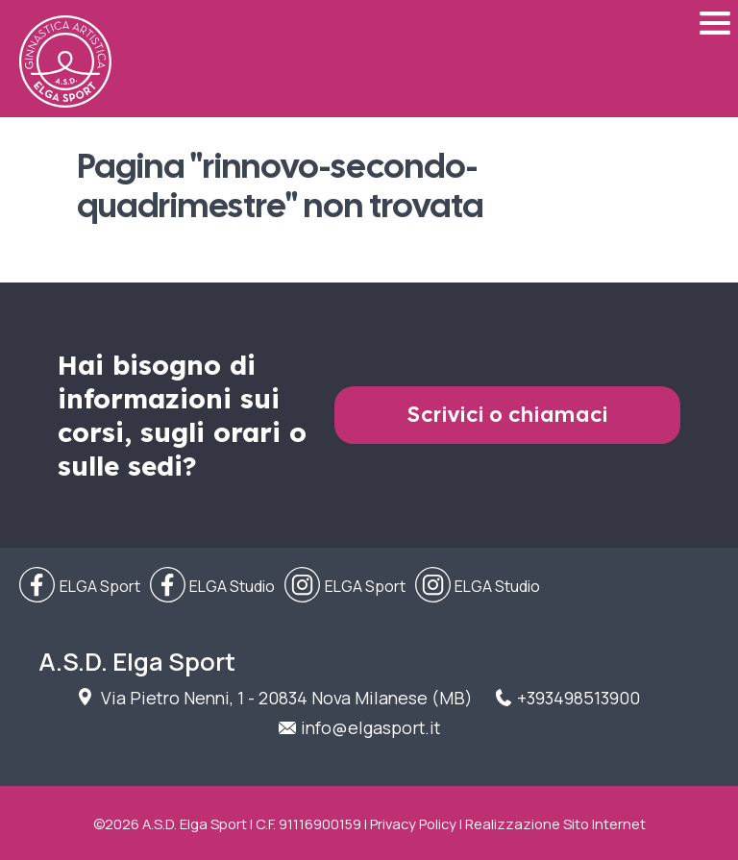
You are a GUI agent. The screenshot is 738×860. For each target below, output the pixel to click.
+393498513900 (578, 697)
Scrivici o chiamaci (507, 415)
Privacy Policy (413, 823)
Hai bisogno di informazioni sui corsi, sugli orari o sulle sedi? (182, 415)
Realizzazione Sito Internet (555, 823)
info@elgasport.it (370, 727)
